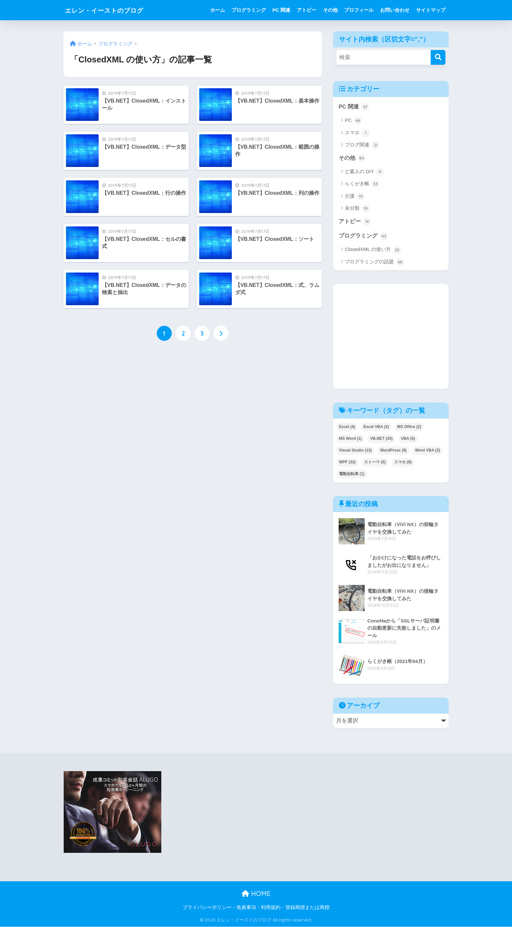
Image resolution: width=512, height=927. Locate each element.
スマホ (357, 133)
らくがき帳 (362, 184)
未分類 (357, 209)
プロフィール (359, 10)
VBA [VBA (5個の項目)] (408, 439)
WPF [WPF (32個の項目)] (347, 462)
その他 (330, 10)
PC (353, 121)
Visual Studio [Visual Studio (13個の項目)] (355, 450)
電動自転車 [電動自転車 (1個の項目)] (351, 474)
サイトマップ (430, 10)
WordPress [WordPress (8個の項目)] (393, 450)
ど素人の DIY (364, 172)
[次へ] (221, 333)
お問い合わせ (394, 10)
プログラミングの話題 (374, 262)
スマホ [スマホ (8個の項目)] (403, 462)
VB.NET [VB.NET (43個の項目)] (381, 439)
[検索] (438, 57)
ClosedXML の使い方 (373, 250)
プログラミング (249, 10)
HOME (256, 894)
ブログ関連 (362, 145)
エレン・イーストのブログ (113, 10)
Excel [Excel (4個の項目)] (347, 427)
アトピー (306, 10)
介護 (355, 196)
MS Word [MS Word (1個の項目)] (350, 439)
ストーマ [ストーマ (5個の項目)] (375, 462)
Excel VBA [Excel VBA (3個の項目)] (376, 427)
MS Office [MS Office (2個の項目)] (409, 427)
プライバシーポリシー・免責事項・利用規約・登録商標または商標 (256, 907)
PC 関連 (281, 10)
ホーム (217, 10)
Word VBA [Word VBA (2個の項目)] (427, 450)
